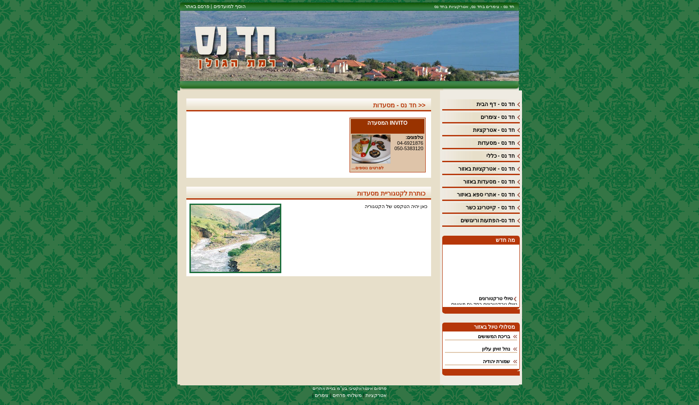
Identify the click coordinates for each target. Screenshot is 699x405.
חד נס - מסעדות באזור (489, 182)
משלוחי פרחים (347, 395)
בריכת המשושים (494, 336)
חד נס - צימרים (498, 117)
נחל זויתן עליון (496, 349)
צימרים (322, 395)
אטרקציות (376, 395)
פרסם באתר (197, 6)
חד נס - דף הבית (496, 104)
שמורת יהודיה (496, 361)
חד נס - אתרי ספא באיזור (486, 195)
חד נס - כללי (500, 156)
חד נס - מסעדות (496, 143)
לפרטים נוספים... (368, 167)
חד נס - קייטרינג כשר (490, 208)
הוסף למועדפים (228, 6)
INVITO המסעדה (387, 123)
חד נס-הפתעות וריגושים (488, 220)
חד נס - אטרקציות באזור (486, 169)
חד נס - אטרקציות (494, 130)
